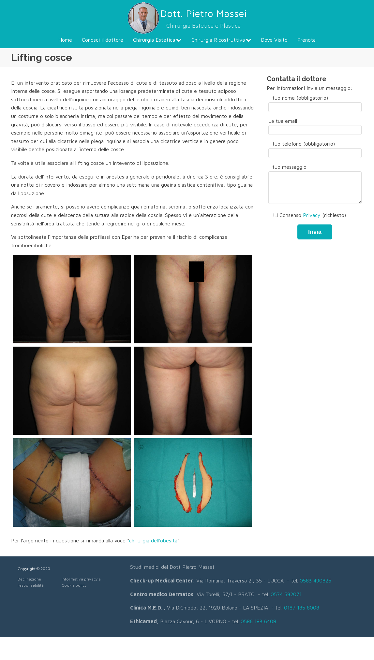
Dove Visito (274, 40)
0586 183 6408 (258, 621)
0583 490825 (315, 580)
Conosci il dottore (102, 40)
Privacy (312, 215)
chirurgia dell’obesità (153, 540)
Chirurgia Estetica (157, 40)
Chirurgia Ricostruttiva (221, 40)
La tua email (315, 125)
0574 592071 (286, 594)
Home (65, 40)
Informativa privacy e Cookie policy (81, 582)
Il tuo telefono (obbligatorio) (315, 148)
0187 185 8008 (301, 607)
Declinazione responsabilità (31, 582)
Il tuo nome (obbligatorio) (315, 102)
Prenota (306, 40)
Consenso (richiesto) (307, 215)
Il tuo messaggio (315, 184)
